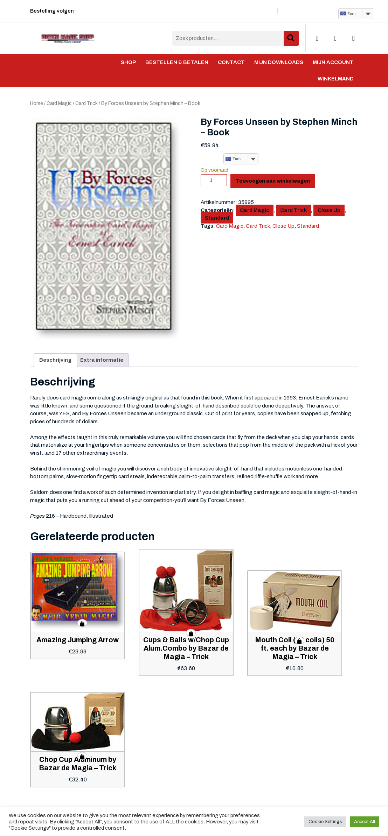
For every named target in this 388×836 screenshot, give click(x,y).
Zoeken (291, 38)
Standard (217, 218)
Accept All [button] (364, 821)
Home (36, 103)
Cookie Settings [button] (325, 821)
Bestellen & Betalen (176, 62)
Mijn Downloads (278, 62)
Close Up (329, 210)
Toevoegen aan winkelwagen (273, 181)
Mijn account (333, 62)
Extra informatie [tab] (101, 360)
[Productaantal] (214, 180)
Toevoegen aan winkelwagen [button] (82, 623)
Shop (128, 62)
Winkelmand (336, 79)
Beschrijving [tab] (55, 360)
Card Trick (86, 103)
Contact (231, 62)
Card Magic (59, 103)
